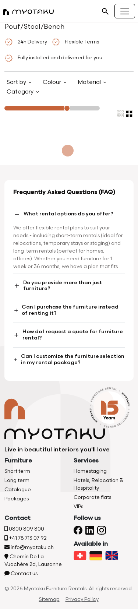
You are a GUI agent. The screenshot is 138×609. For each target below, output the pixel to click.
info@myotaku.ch (29, 547)
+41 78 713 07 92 (25, 538)
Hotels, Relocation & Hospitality (98, 484)
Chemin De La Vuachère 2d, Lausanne (33, 560)
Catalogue (17, 489)
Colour (53, 82)
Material (90, 82)
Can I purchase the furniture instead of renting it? (65, 310)
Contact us (21, 573)
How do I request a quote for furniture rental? (68, 334)
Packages (16, 499)
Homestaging (90, 471)
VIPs (78, 506)
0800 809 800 (24, 529)
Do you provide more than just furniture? (57, 285)
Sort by (17, 82)
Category (21, 91)
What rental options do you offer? (63, 214)
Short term (17, 471)
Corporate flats (92, 497)
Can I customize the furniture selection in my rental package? (68, 359)
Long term (16, 480)
